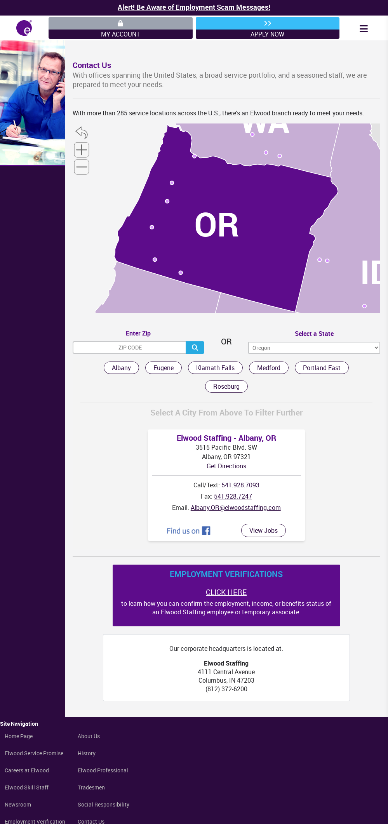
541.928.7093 (240, 485)
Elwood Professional (103, 770)
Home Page (19, 736)
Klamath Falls (215, 367)
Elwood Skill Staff (27, 787)
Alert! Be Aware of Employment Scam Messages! (194, 7)
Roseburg (226, 386)
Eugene (163, 367)
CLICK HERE (226, 592)
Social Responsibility (103, 804)
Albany (121, 367)
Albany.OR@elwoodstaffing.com (236, 507)
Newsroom (18, 804)
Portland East (322, 367)
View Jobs (263, 530)
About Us (89, 736)
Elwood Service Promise (34, 753)
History (87, 753)
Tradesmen (91, 787)
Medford (268, 367)
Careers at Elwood (27, 770)
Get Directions (226, 466)
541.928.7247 (233, 496)
